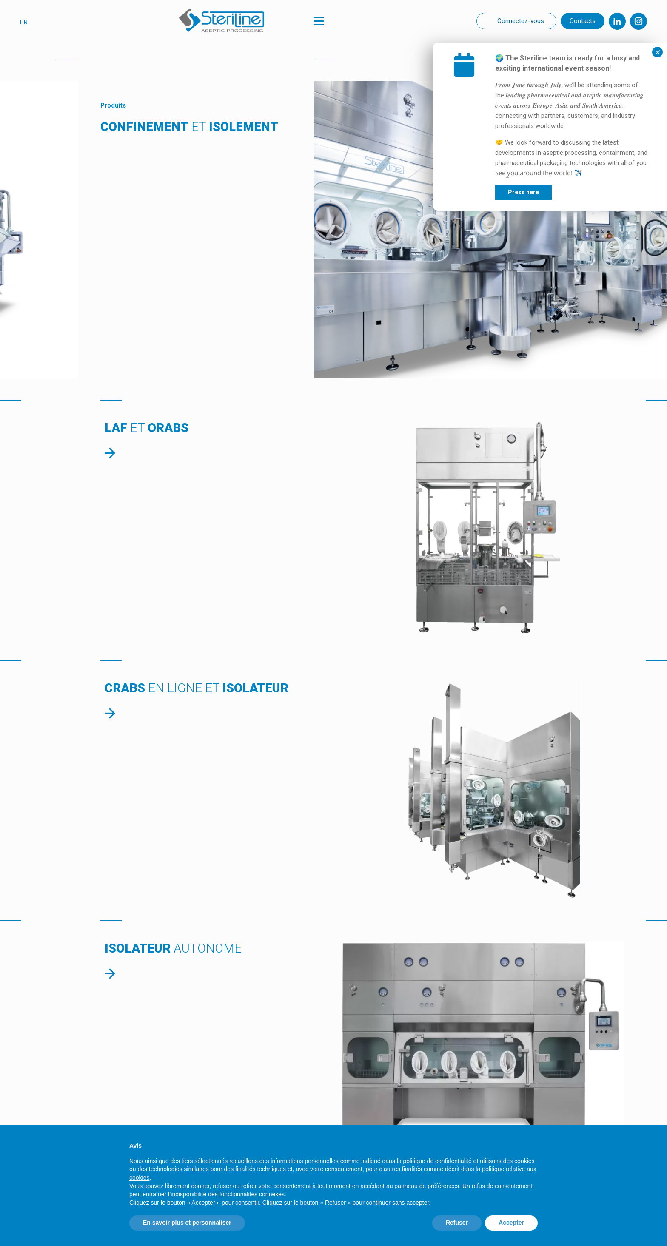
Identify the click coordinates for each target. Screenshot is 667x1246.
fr (24, 22)
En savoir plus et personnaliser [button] (187, 1222)
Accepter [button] (511, 1222)
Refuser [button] (457, 1222)
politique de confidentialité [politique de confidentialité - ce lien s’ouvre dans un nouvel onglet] (437, 1161)
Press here (587, 192)
